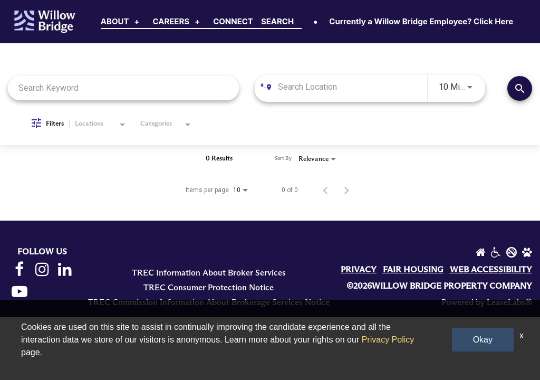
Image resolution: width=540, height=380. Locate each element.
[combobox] (123, 87)
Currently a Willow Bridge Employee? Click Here (421, 21)
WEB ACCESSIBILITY (491, 269)
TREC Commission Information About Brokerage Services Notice (209, 302)
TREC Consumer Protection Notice (208, 287)
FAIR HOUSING (413, 269)
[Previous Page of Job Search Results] (325, 190)
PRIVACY (359, 269)
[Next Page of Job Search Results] (346, 190)
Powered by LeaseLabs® (486, 302)
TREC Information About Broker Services (209, 273)
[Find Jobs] (519, 88)
